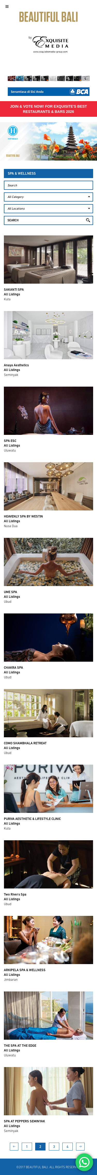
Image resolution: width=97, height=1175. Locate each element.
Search (13, 220)
